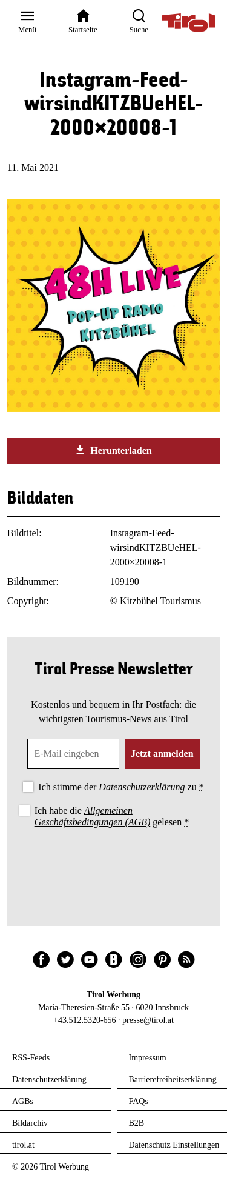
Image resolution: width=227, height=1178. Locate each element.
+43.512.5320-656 (84, 1020)
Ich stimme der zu (120, 787)
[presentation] (114, 864)
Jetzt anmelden (162, 753)
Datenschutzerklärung (142, 787)
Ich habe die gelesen (112, 816)
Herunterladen (113, 450)
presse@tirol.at (148, 1020)
